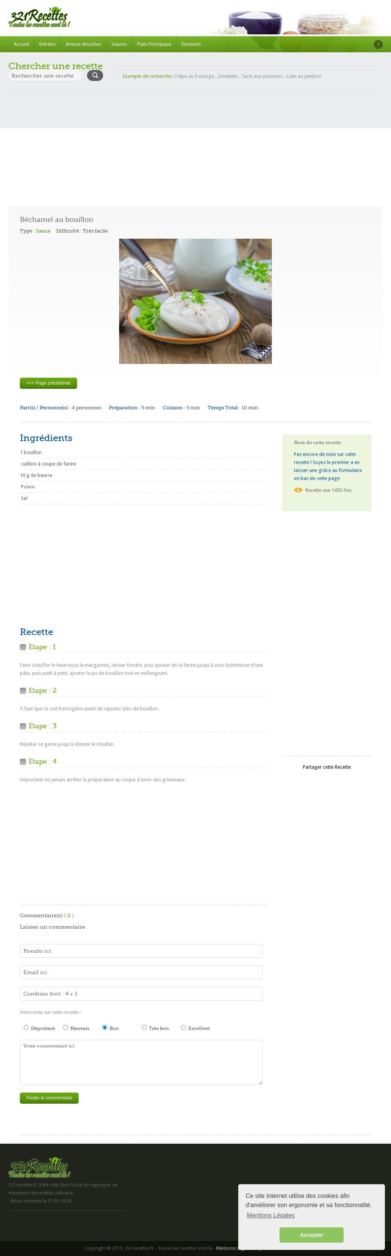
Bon (110, 1028)
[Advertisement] (195, 145)
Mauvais (76, 1028)
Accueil (21, 44)
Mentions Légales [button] (270, 1215)
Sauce (43, 231)
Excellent (195, 1028)
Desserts (191, 44)
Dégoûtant (39, 1028)
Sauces (119, 44)
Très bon (155, 1028)
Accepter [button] (311, 1235)
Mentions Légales (234, 1248)
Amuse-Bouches (83, 44)
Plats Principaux (154, 44)
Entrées (47, 44)
